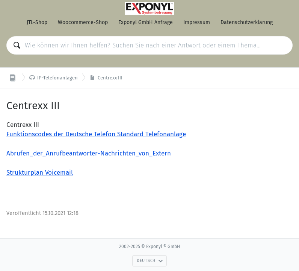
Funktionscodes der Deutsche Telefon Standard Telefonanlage (96, 134)
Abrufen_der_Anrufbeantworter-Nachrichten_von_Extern (88, 153)
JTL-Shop (37, 22)
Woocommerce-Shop (83, 22)
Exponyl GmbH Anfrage (145, 22)
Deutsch (150, 260)
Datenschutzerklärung (246, 22)
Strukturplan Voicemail (39, 173)
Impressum (196, 22)
